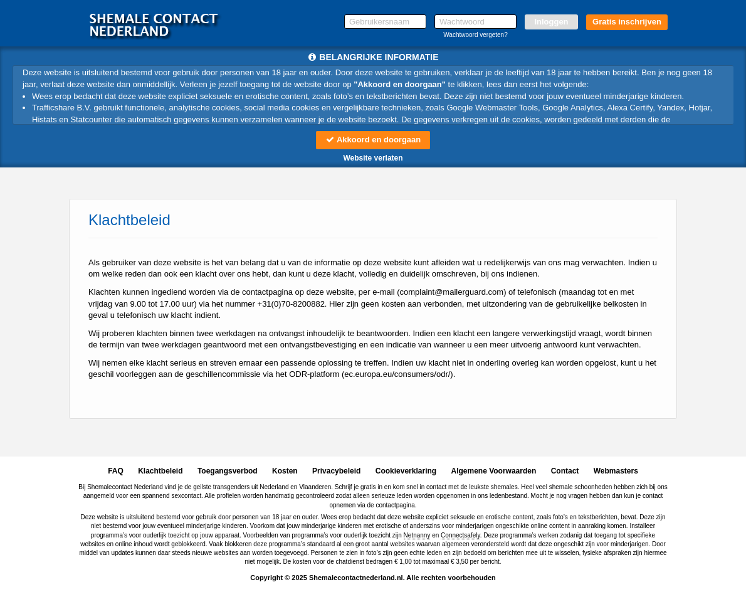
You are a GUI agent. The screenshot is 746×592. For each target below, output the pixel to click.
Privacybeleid (336, 471)
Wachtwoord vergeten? (475, 34)
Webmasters (616, 471)
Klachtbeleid (160, 471)
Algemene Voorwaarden (493, 471)
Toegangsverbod (227, 471)
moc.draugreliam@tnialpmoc (452, 292)
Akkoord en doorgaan (373, 139)
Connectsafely (460, 535)
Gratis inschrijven (626, 21)
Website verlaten (372, 158)
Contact (565, 471)
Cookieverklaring (406, 471)
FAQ (115, 471)
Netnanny (417, 535)
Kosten (285, 471)
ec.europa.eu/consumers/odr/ (397, 374)
